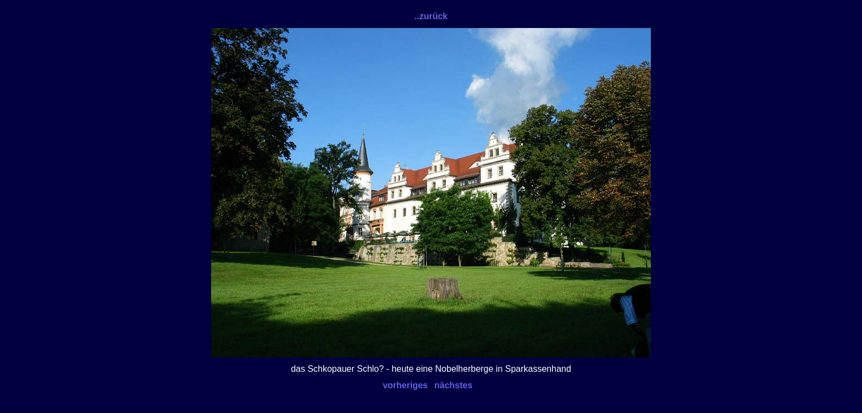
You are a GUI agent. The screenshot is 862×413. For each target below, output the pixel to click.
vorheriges (405, 385)
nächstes (453, 385)
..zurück (431, 16)
